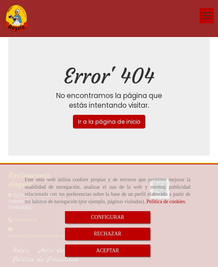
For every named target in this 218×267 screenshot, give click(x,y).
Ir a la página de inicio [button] (109, 122)
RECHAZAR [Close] (107, 234)
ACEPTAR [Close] (107, 250)
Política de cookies (165, 201)
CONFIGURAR (107, 217)
